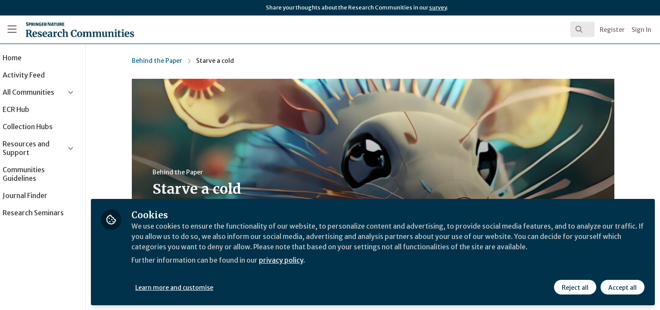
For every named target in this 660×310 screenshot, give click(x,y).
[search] (582, 29)
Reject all (574, 287)
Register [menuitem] (612, 30)
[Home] (69, 29)
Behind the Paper (169, 61)
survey (438, 7)
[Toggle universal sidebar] (12, 29)
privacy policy (307, 260)
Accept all (622, 287)
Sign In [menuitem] (641, 30)
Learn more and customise (199, 287)
